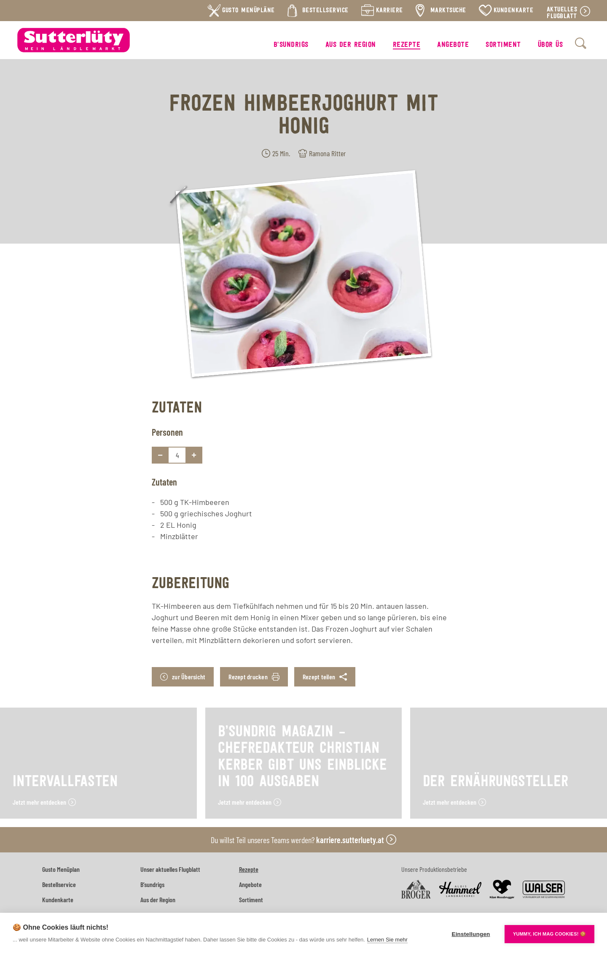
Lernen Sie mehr (387, 939)
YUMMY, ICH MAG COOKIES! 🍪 (549, 933)
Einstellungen (470, 934)
